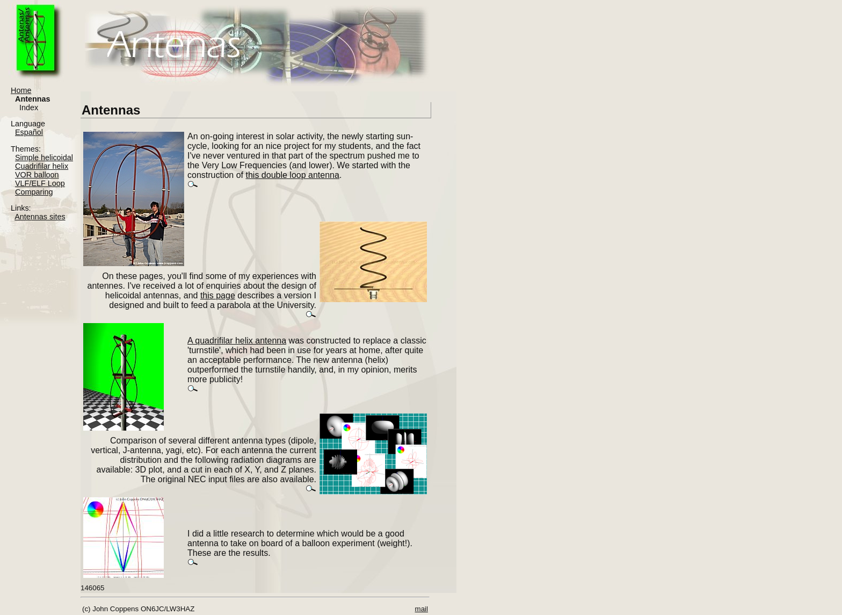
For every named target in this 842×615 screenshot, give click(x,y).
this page (217, 295)
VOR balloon (37, 174)
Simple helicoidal (44, 157)
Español (29, 132)
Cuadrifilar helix (41, 166)
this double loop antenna (292, 175)
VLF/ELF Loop (40, 183)
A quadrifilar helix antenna (236, 340)
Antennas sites (39, 216)
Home (21, 90)
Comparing (34, 192)
